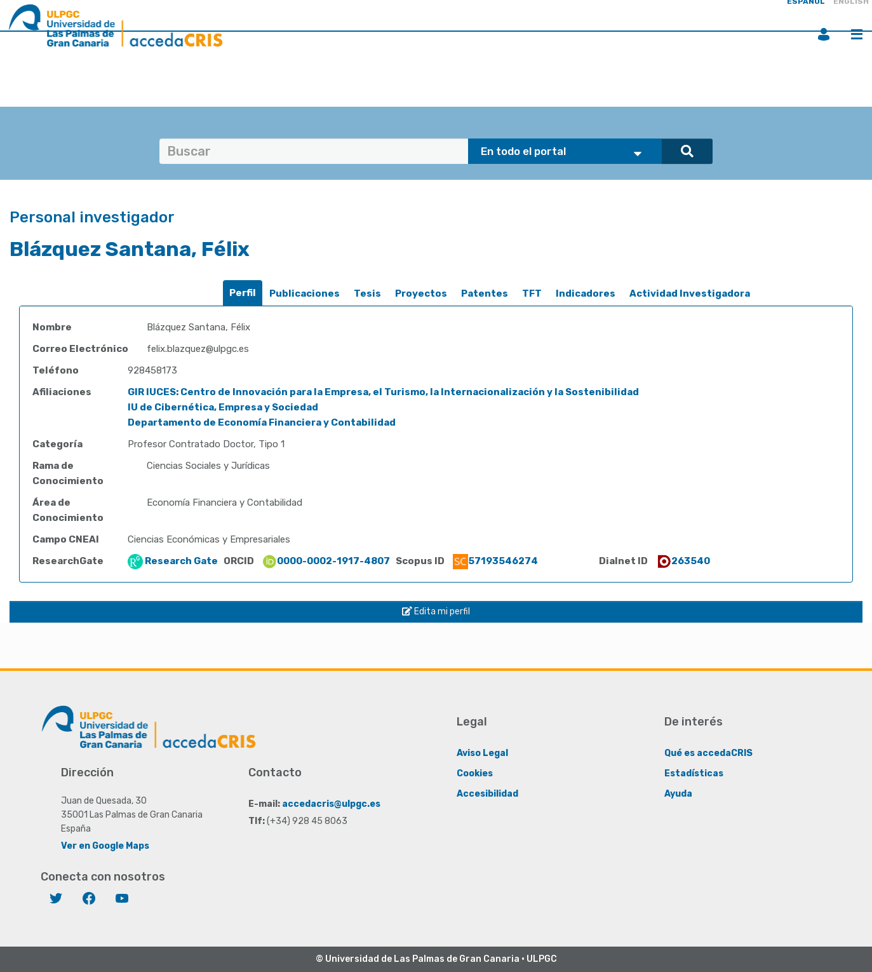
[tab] (242, 293)
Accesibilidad (487, 793)
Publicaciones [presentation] (304, 293)
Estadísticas (693, 773)
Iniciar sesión (823, 34)
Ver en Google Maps (105, 845)
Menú (856, 34)
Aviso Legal (482, 753)
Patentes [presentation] (484, 293)
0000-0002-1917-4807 (326, 561)
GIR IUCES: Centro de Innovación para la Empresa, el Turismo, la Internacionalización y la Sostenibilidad (383, 392)
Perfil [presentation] (242, 293)
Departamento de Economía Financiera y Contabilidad (262, 422)
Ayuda (678, 793)
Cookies (475, 773)
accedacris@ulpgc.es (331, 804)
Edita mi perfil (436, 611)
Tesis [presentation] (367, 293)
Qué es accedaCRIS (708, 753)
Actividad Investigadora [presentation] (689, 293)
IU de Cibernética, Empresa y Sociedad (223, 407)
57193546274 (495, 561)
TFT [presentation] (532, 293)
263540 (683, 561)
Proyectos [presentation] (421, 293)
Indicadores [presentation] (585, 293)
